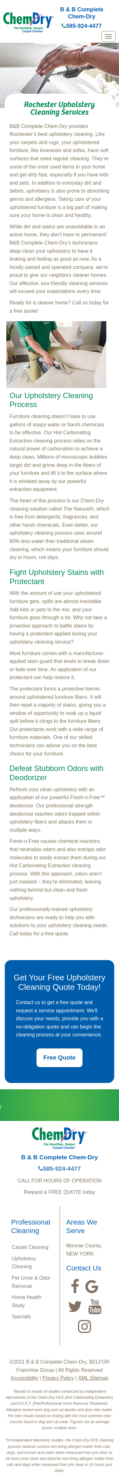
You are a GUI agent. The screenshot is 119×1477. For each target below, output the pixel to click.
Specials (21, 1316)
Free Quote (59, 1057)
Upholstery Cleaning (24, 1263)
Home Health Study (26, 1301)
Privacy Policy (58, 1378)
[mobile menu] (109, 36)
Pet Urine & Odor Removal (31, 1282)
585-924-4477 (82, 26)
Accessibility (24, 1378)
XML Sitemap (93, 1378)
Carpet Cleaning (30, 1247)
